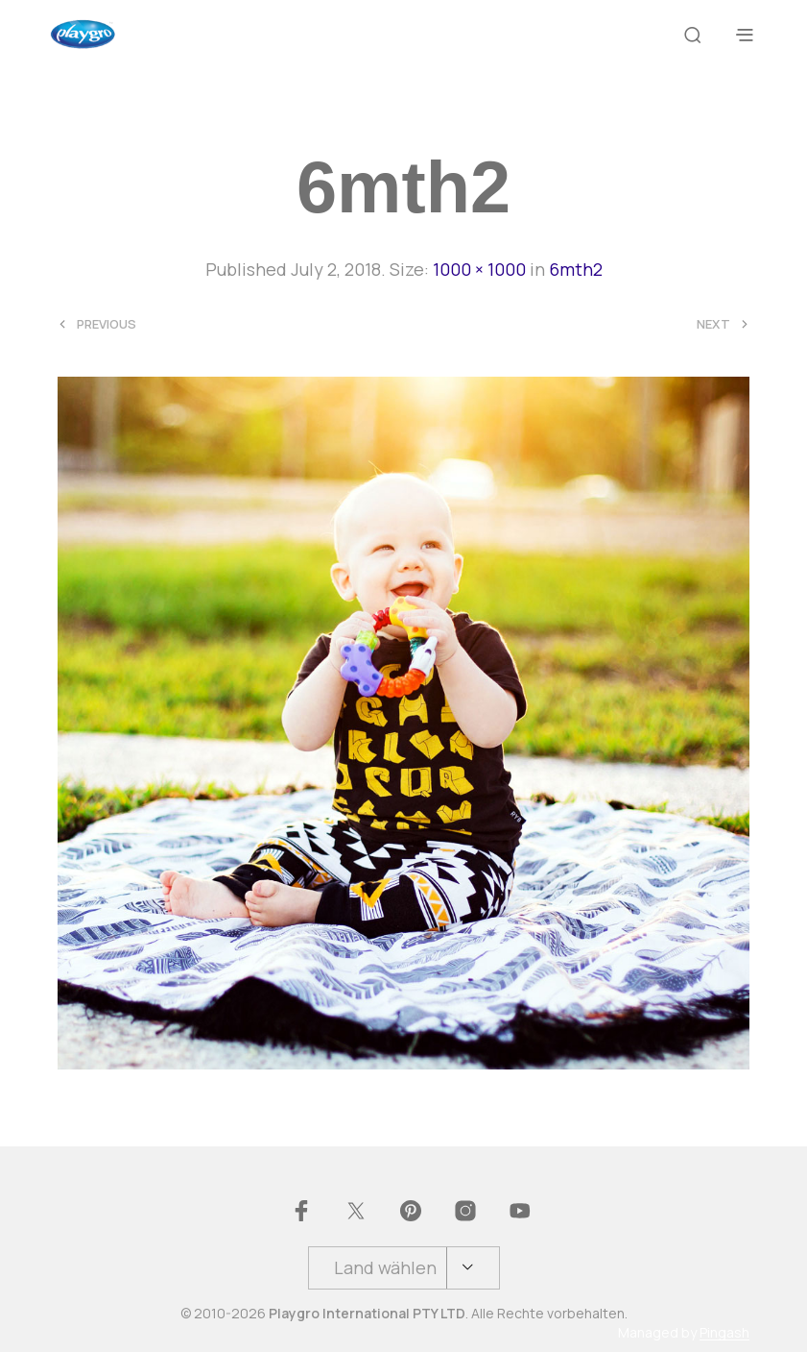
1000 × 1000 (479, 269)
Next (713, 324)
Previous (106, 324)
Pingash (724, 1332)
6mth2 (576, 269)
